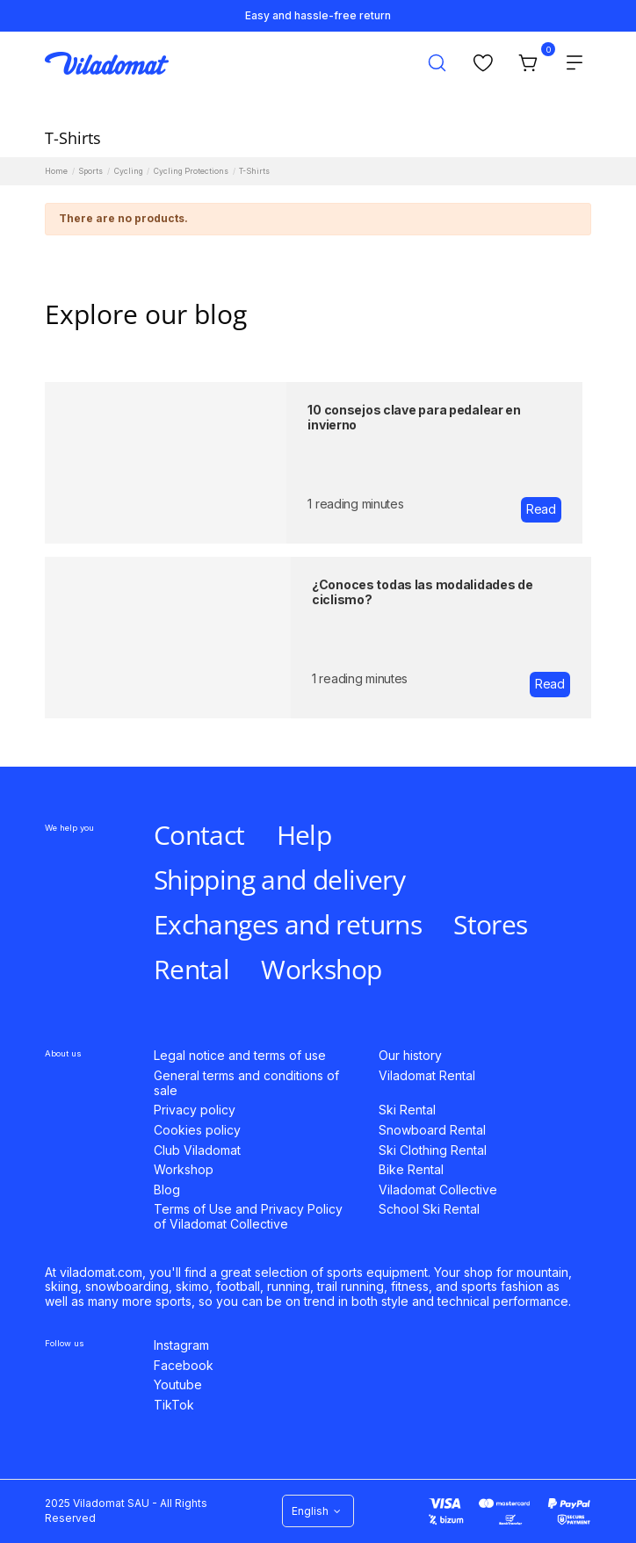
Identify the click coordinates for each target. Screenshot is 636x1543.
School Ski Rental (429, 1209)
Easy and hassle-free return (318, 15)
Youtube (178, 1385)
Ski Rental (407, 1110)
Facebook (183, 1366)
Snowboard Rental (432, 1130)
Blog (167, 1190)
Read (541, 508)
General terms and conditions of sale (246, 1083)
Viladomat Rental (427, 1076)
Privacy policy (194, 1110)
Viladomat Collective (438, 1190)
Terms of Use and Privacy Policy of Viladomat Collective (248, 1216)
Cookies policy (197, 1130)
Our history (410, 1056)
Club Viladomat (197, 1150)
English (318, 1511)
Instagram (181, 1345)
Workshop (183, 1170)
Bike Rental (411, 1170)
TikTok (174, 1405)
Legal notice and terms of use (240, 1056)
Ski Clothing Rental (433, 1150)
